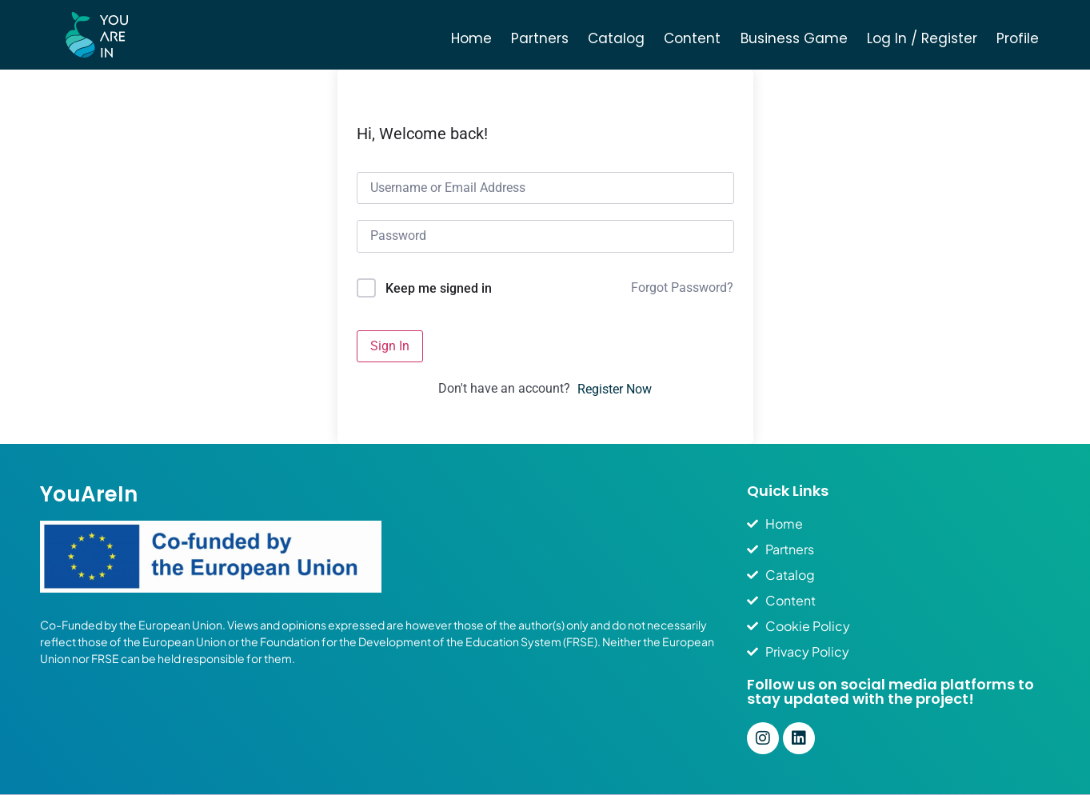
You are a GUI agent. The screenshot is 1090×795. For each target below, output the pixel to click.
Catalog (616, 38)
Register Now (614, 389)
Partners (540, 38)
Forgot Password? (682, 287)
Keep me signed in (438, 288)
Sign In (389, 346)
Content (692, 38)
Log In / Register (922, 38)
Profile (1017, 38)
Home (471, 38)
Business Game (794, 38)
